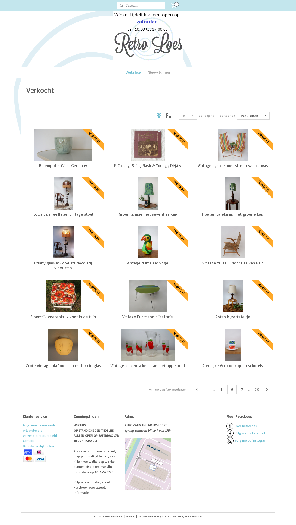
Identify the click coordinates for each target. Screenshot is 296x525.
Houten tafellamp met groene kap (232, 214)
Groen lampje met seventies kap (148, 214)
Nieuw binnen (159, 72)
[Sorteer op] (253, 115)
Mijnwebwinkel (193, 516)
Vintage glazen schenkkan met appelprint (148, 365)
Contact (28, 441)
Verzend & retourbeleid (40, 435)
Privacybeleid (32, 430)
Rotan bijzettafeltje (232, 316)
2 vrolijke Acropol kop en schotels (233, 365)
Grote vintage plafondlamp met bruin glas (63, 365)
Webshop (133, 72)
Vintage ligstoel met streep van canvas (233, 165)
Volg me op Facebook (246, 433)
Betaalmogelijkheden (38, 446)
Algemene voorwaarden (40, 425)
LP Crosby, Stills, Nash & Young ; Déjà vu (147, 165)
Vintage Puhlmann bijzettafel (148, 316)
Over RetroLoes (245, 426)
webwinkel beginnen (155, 516)
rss (139, 516)
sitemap (131, 516)
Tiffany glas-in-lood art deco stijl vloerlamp (63, 265)
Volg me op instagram (251, 440)
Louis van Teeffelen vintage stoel (63, 214)
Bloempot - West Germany (63, 165)
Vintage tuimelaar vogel (148, 262)
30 (257, 389)
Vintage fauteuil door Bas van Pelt (232, 262)
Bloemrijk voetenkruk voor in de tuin (63, 316)
